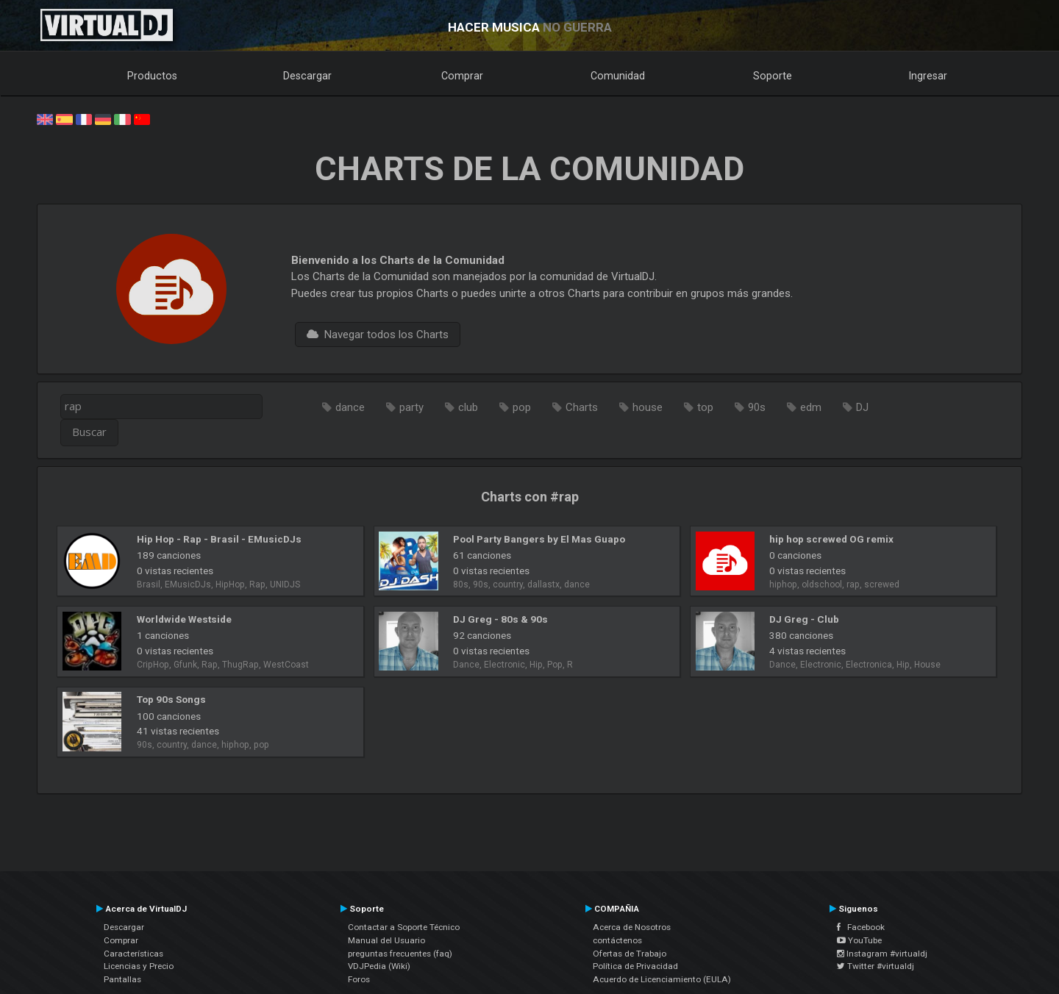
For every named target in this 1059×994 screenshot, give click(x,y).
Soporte (772, 76)
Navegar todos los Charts (378, 334)
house (647, 407)
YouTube (859, 940)
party (411, 407)
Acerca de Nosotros (632, 927)
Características (133, 953)
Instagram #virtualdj (882, 953)
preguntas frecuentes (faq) (400, 953)
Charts (582, 407)
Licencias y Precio (139, 966)
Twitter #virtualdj (875, 966)
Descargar (307, 76)
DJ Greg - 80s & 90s (500, 619)
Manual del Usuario (386, 940)
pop (522, 407)
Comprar (462, 76)
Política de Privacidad (635, 966)
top (705, 407)
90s (757, 407)
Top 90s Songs (171, 699)
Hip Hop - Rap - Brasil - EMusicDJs (219, 539)
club (468, 407)
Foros (359, 979)
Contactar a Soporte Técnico (404, 927)
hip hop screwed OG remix (831, 539)
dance (350, 407)
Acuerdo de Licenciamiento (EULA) (662, 979)
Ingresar (928, 76)
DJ (862, 407)
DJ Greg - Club (804, 619)
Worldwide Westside (184, 619)
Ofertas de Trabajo (629, 953)
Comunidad (618, 76)
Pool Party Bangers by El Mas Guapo (539, 539)
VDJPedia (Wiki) (379, 966)
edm (810, 407)
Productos (152, 76)
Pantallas (122, 979)
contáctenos (617, 940)
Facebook (861, 927)
